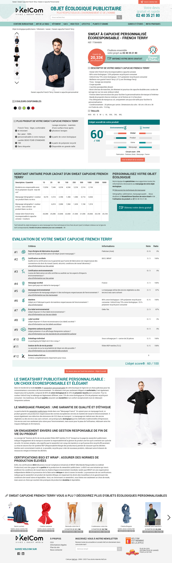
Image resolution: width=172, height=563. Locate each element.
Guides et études (135, 24)
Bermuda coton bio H (72, 526)
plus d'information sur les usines (41, 266)
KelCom (74, 559)
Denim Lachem (19, 526)
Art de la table (42, 24)
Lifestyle (86, 24)
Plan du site (54, 547)
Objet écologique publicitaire (86, 8)
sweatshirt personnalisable (54, 388)
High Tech (74, 24)
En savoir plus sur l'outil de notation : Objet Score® (86, 371)
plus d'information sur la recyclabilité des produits (48, 350)
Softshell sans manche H (153, 526)
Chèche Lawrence (46, 526)
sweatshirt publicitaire (38, 411)
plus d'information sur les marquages (42, 295)
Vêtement (56, 24)
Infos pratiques (153, 24)
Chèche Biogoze (126, 526)
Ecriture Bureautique (23, 24)
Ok (119, 549)
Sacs (65, 24)
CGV (52, 542)
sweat (48, 29)
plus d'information (35, 304)
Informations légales (58, 545)
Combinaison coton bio (99, 526)
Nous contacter (149, 2)
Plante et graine (100, 24)
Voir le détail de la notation (132, 159)
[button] (16, 33)
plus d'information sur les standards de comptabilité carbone (52, 334)
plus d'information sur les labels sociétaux (44, 324)
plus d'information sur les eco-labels (42, 314)
